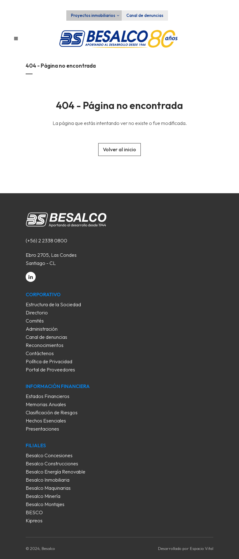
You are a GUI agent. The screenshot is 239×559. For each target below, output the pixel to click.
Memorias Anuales (46, 404)
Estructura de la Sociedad (53, 304)
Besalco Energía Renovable (55, 471)
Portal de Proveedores (50, 369)
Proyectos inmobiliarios (93, 15)
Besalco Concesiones (49, 455)
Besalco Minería (43, 496)
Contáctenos (40, 353)
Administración (42, 329)
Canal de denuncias (144, 15)
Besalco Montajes (45, 504)
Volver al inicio (119, 149)
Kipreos (34, 520)
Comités (35, 321)
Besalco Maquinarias (48, 488)
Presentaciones (42, 429)
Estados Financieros (47, 396)
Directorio (37, 312)
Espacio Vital (201, 548)
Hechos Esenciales (46, 420)
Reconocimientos (45, 345)
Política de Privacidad (49, 361)
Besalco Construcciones (52, 463)
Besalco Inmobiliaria (47, 480)
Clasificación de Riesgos (52, 412)
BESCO (34, 512)
